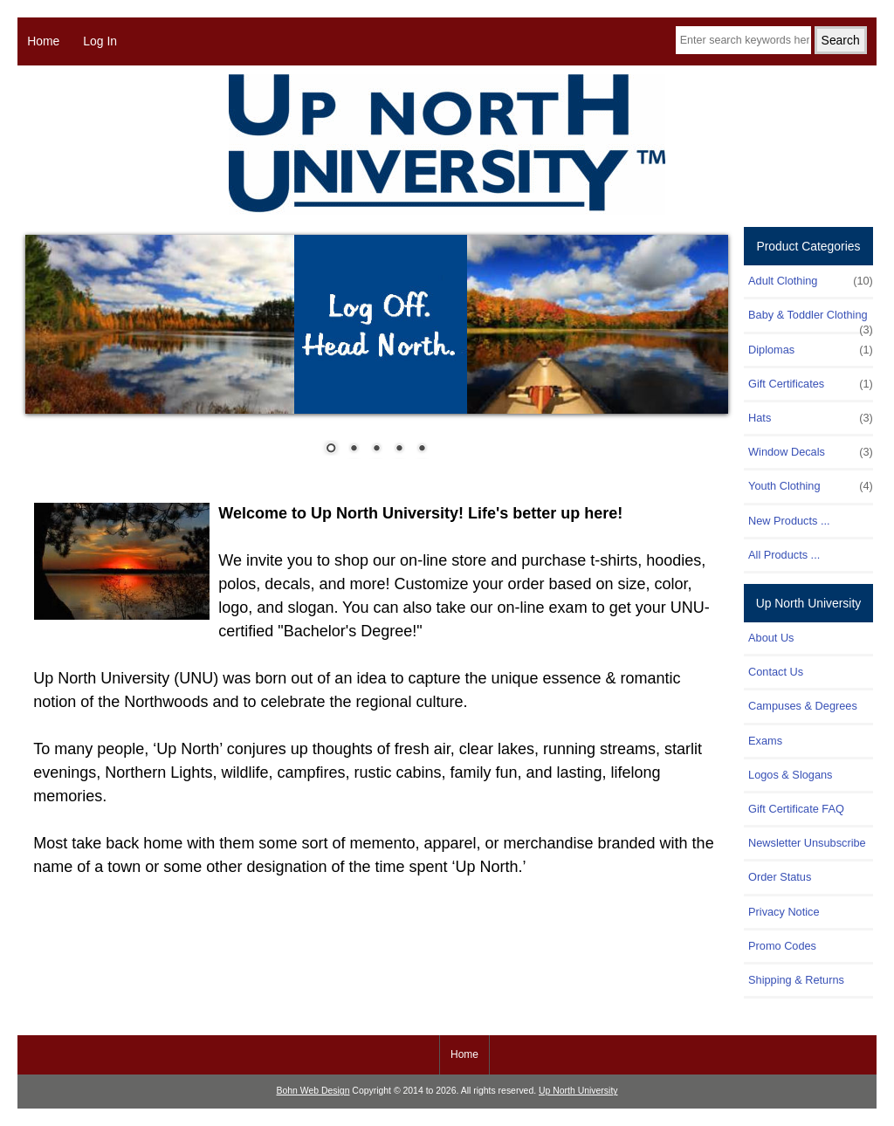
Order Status (779, 876)
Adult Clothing (810, 281)
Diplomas (810, 350)
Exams (765, 740)
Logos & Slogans (790, 774)
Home (43, 41)
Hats (810, 418)
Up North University (578, 1090)
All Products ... (784, 554)
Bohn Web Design (313, 1090)
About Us (771, 637)
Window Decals (810, 452)
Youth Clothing (810, 486)
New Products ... (789, 520)
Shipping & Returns (796, 979)
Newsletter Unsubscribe (807, 842)
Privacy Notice (783, 911)
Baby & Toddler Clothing (810, 319)
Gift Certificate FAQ (796, 808)
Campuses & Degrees (802, 705)
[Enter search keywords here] (743, 40)
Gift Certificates (810, 384)
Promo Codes (782, 945)
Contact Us (775, 671)
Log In (100, 41)
